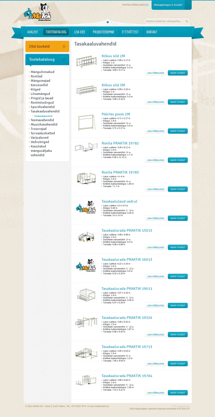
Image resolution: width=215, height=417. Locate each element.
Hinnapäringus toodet (168, 5)
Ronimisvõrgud (42, 102)
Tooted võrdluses (135, 4)
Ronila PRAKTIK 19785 (120, 172)
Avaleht (32, 32)
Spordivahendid (43, 107)
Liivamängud (40, 94)
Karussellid (39, 85)
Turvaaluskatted (43, 133)
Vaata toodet (177, 73)
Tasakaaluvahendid (45, 111)
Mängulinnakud (42, 72)
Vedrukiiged (40, 142)
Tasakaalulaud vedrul (119, 201)
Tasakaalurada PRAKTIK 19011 (127, 288)
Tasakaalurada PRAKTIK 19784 (127, 375)
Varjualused (40, 137)
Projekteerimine (103, 32)
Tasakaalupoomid (43, 116)
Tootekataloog (56, 32)
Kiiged (35, 89)
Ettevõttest (130, 32)
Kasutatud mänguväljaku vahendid (41, 150)
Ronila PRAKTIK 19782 (120, 143)
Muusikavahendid (44, 124)
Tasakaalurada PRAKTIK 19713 (127, 346)
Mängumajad (40, 80)
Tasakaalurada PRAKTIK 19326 (127, 317)
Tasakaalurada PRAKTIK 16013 (127, 259)
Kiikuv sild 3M (113, 85)
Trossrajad (39, 129)
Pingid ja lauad (42, 98)
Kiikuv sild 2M (113, 56)
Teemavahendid (42, 120)
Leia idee (79, 32)
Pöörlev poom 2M (116, 114)
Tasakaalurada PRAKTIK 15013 (127, 230)
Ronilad (36, 76)
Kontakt (151, 32)
